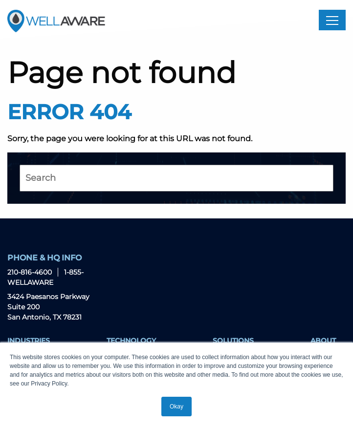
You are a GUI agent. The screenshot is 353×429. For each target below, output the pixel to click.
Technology (131, 340)
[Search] (176, 178)
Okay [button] (176, 406)
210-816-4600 (29, 272)
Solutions (233, 340)
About (323, 340)
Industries (28, 340)
